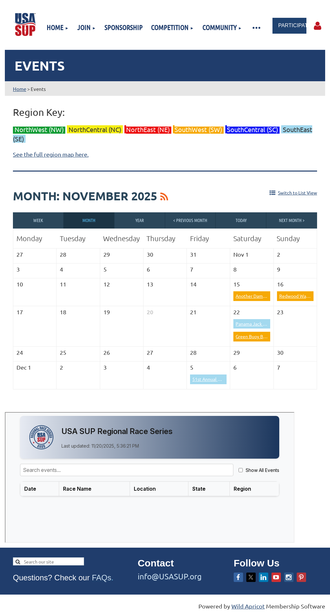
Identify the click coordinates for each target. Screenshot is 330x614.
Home (19, 89)
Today (241, 220)
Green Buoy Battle (254, 336)
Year (139, 220)
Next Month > (291, 220)
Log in (318, 26)
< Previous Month (190, 220)
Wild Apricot (248, 606)
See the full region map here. (51, 154)
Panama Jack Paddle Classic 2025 (269, 324)
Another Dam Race (255, 296)
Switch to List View (297, 192)
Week (38, 220)
